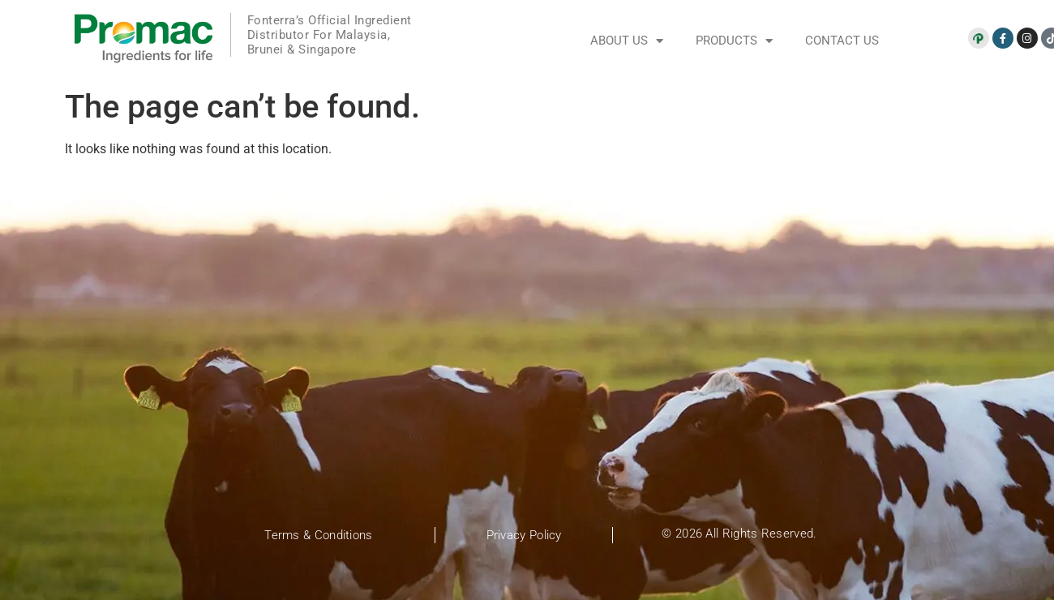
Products (734, 41)
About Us (626, 41)
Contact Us (842, 40)
